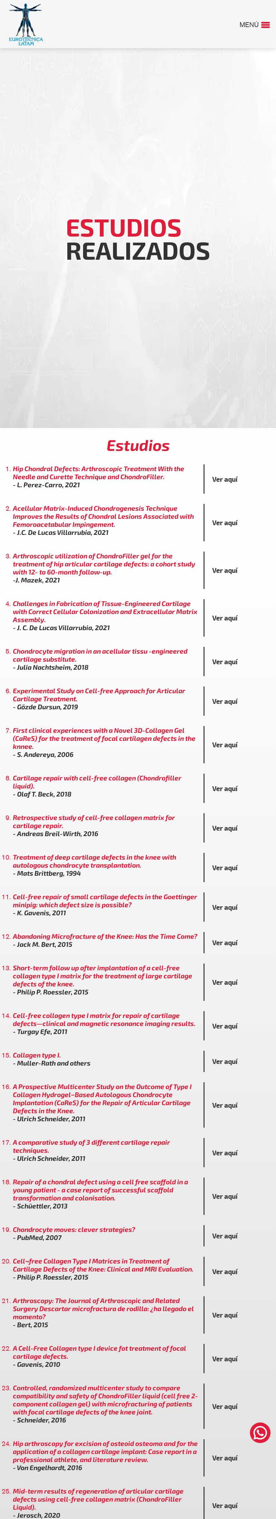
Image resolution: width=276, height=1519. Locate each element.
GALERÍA (166, 12)
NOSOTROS (67, 12)
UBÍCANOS (198, 12)
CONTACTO (233, 12)
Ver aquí (225, 479)
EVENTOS (135, 12)
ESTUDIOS (102, 12)
